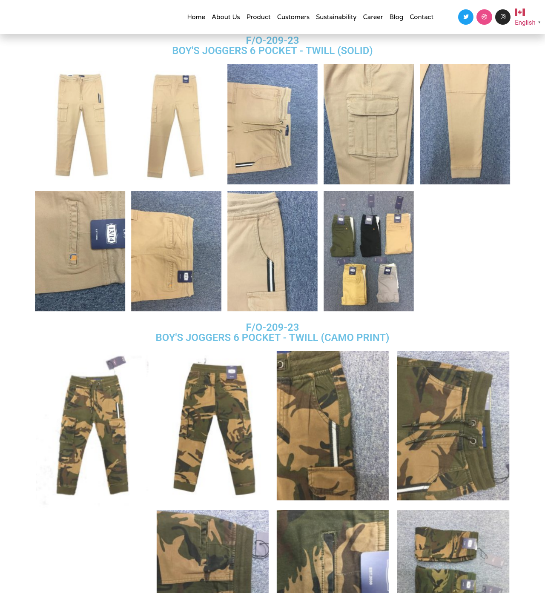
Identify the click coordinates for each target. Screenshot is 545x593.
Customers (293, 17)
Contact (421, 17)
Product (259, 17)
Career (373, 17)
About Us (226, 17)
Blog (397, 17)
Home (196, 17)
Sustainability (336, 17)
